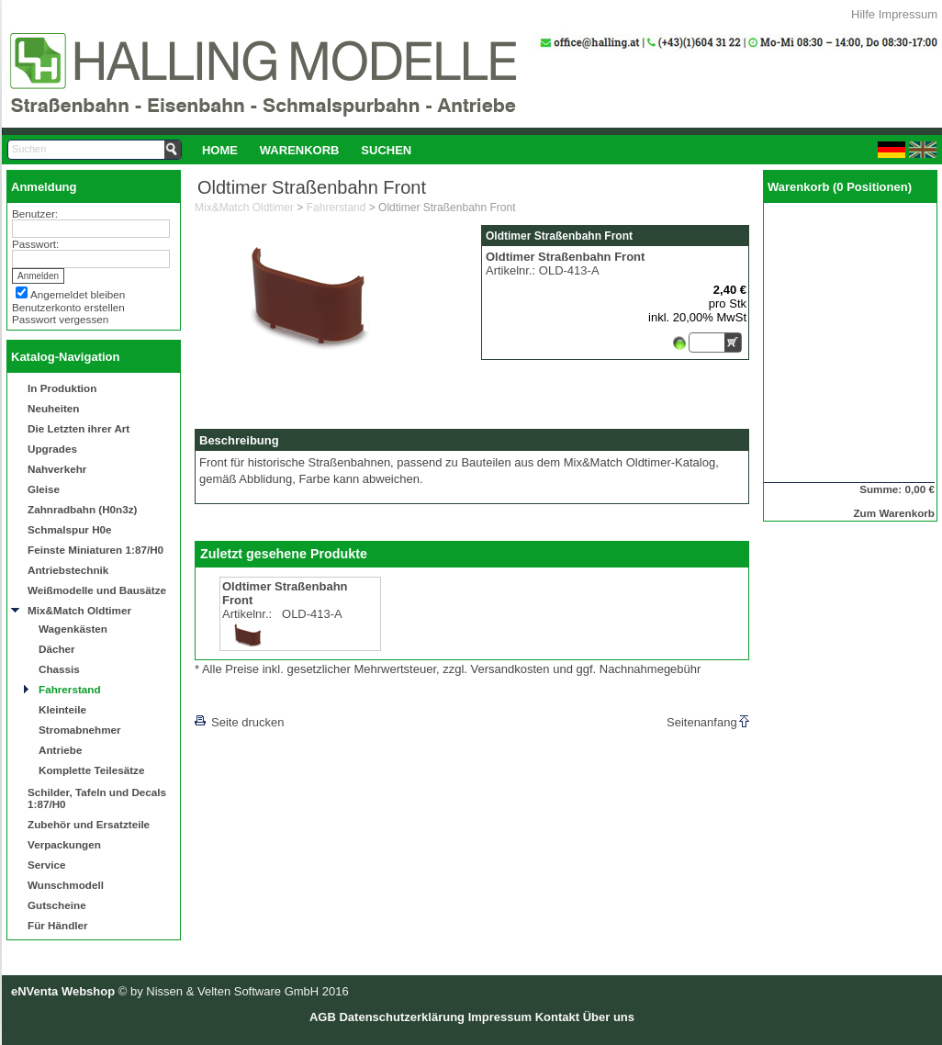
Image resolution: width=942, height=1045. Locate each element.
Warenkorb (300, 150)
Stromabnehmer (80, 730)
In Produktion (62, 388)
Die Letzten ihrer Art (78, 428)
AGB (322, 1017)
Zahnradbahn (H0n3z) (82, 509)
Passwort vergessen (60, 319)
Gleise (44, 489)
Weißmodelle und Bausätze (97, 590)
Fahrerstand (70, 689)
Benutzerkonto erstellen (68, 307)
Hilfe (863, 14)
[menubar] (306, 149)
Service (47, 865)
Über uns (608, 1017)
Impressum (908, 14)
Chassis (59, 669)
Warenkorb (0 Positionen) (840, 187)
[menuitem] (220, 149)
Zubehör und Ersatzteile (89, 824)
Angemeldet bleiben (77, 294)
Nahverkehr (57, 469)
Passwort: (35, 244)
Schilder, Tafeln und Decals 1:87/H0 (97, 798)
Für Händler (58, 925)
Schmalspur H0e (70, 529)
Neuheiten (54, 408)
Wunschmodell (66, 885)
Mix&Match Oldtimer (79, 610)
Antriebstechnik (68, 570)
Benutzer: (35, 213)
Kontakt (557, 1017)
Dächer (57, 649)
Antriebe (60, 750)
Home (220, 150)
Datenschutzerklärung (402, 1017)
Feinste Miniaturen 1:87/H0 (95, 550)
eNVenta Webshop (63, 991)
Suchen (386, 150)
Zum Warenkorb (894, 513)
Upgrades (52, 449)
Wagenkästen (73, 629)
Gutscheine (57, 905)
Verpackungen (64, 844)
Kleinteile (62, 709)
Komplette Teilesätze (91, 770)
